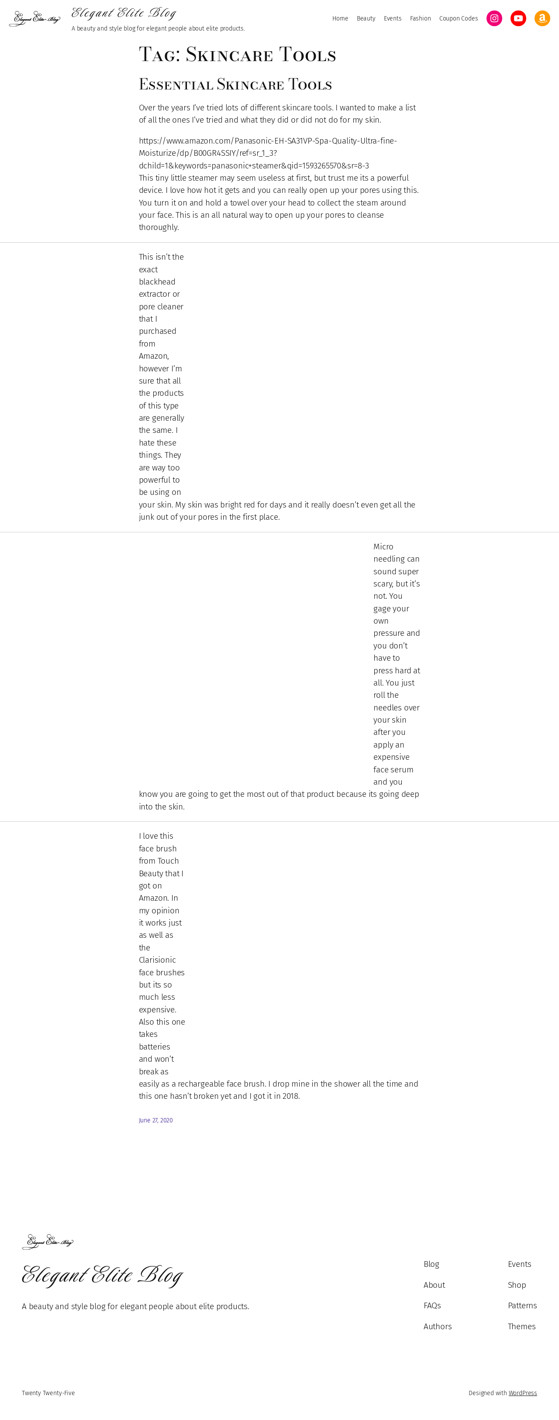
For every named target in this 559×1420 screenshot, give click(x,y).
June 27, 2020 (156, 1120)
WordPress (523, 1393)
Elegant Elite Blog (124, 12)
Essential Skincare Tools (236, 84)
